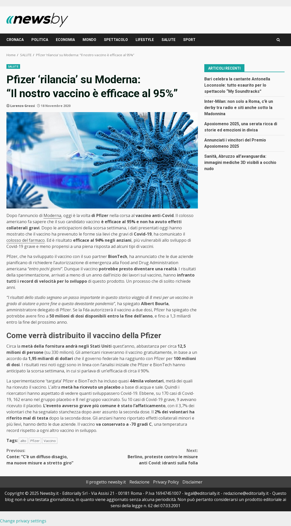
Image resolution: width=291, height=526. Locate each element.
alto (23, 440)
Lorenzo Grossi (22, 106)
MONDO (89, 40)
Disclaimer (192, 482)
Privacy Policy (166, 482)
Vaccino (50, 440)
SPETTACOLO (116, 40)
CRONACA (15, 40)
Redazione (139, 482)
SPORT (189, 40)
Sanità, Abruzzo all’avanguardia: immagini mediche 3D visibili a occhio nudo (240, 162)
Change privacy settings (23, 521)
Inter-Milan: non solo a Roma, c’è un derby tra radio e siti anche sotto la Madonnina (238, 107)
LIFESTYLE (145, 40)
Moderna (52, 215)
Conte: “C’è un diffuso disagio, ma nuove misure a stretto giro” (54, 456)
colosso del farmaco (25, 240)
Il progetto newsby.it (106, 482)
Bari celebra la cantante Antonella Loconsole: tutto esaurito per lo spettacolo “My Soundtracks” (237, 85)
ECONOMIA (65, 40)
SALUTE (168, 40)
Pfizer (35, 440)
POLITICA (39, 40)
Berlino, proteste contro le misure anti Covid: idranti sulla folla (150, 456)
